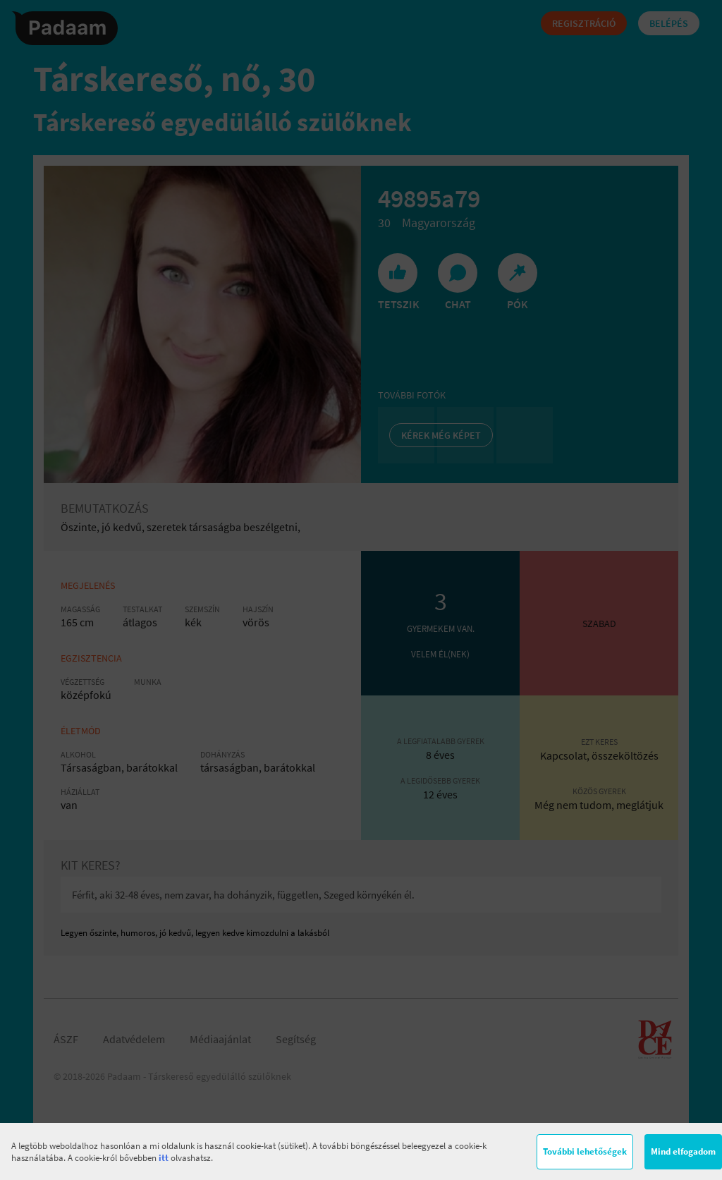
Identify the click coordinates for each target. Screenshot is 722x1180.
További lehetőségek (585, 1151)
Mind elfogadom (683, 1151)
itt (164, 1158)
